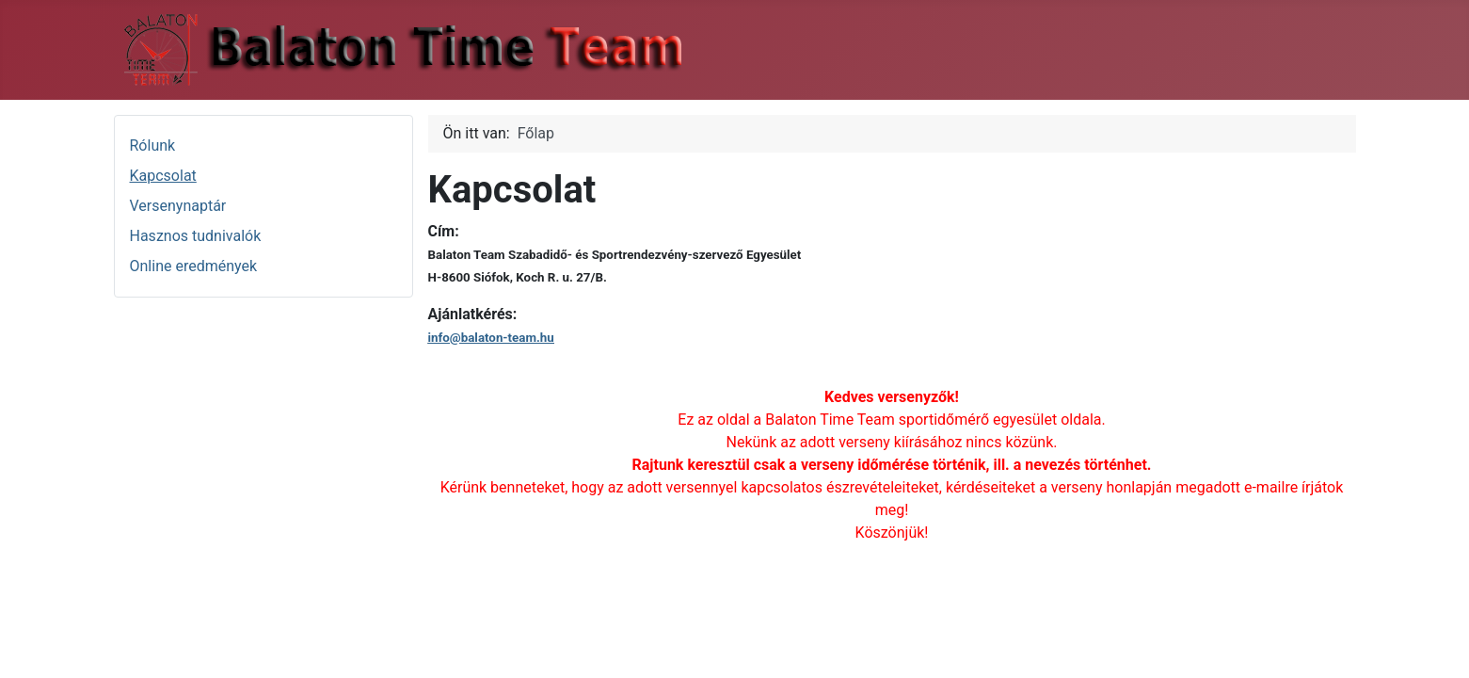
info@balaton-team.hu (491, 338)
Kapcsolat (163, 176)
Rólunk (153, 145)
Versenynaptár (178, 206)
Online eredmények (194, 266)
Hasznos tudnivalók (196, 236)
